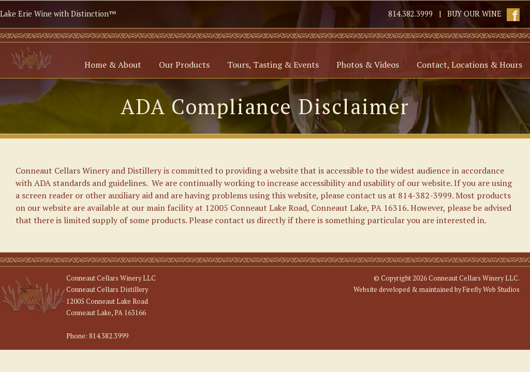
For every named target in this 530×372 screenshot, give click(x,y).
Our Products (184, 64)
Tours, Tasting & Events (273, 64)
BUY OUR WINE (474, 14)
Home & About (112, 64)
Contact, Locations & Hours (469, 64)
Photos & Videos (367, 64)
